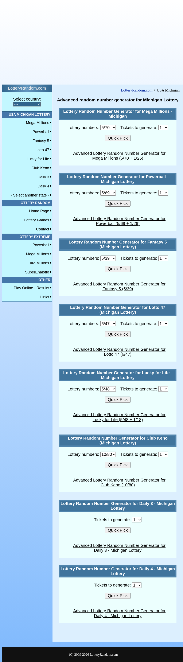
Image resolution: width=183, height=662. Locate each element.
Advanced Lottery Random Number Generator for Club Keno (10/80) (119, 482)
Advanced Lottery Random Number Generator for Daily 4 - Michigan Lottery (119, 613)
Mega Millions (37, 123)
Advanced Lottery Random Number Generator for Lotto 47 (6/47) (119, 352)
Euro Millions (38, 263)
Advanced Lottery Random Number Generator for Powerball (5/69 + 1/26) (119, 221)
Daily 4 (43, 186)
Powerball (40, 132)
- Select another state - (30, 195)
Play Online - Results (31, 288)
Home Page (39, 211)
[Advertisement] (39, 41)
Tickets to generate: (144, 127)
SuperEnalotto (37, 272)
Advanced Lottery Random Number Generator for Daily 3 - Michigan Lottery (119, 548)
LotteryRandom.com (136, 90)
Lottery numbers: (91, 127)
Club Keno (40, 168)
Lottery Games (36, 220)
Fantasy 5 (40, 141)
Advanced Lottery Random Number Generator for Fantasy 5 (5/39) (119, 286)
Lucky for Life (38, 159)
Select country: (27, 99)
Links (44, 297)
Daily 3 (43, 177)
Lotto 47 (42, 150)
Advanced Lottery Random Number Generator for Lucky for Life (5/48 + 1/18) (119, 417)
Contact (42, 229)
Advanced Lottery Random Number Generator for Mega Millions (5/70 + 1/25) (119, 155)
